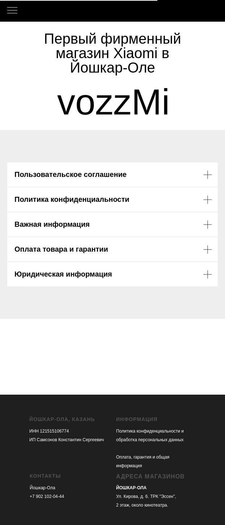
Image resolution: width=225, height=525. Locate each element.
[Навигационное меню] (12, 10)
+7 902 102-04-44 (47, 496)
